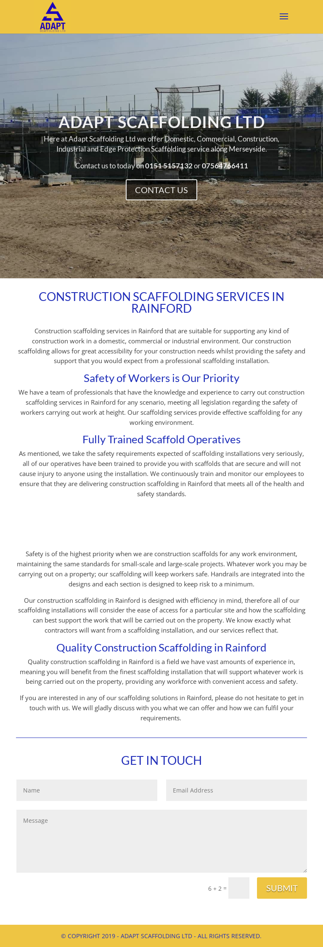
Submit (282, 888)
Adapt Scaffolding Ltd (161, 134)
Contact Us (161, 192)
